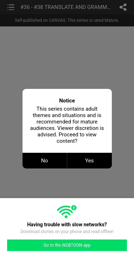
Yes (89, 160)
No (44, 160)
